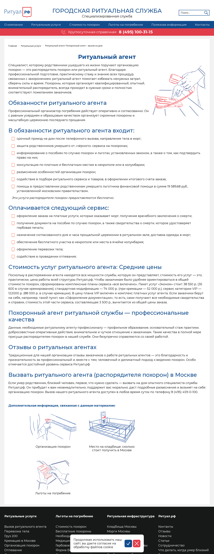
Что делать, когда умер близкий (183, 511)
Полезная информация (168, 24)
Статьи (163, 501)
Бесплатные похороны (73, 492)
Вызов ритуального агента (25, 487)
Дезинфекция (15, 515)
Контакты (202, 24)
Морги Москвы (118, 492)
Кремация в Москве (20, 501)
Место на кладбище (123, 511)
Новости (165, 497)
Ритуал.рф (167, 477)
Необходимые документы (76, 497)
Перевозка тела (16, 492)
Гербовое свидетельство (75, 506)
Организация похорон (21, 506)
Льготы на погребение (125, 24)
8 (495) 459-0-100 (184, 392)
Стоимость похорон (84, 24)
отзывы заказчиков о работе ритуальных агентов (112, 355)
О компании (13, 24)
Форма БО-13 (66, 511)
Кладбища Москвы (122, 487)
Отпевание (13, 511)
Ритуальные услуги (46, 24)
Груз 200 (11, 497)
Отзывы (164, 492)
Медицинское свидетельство (79, 501)
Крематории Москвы (123, 497)
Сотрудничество (171, 506)
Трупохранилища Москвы (127, 506)
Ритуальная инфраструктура (130, 477)
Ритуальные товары (174, 515)
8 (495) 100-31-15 (136, 32)
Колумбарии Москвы (123, 501)
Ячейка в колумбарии (124, 515)
